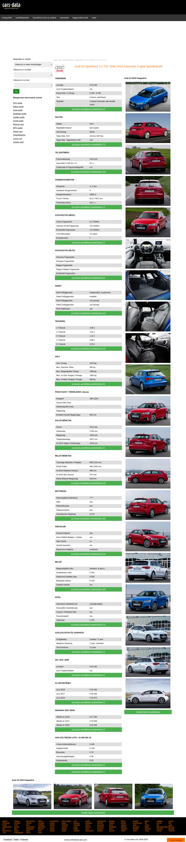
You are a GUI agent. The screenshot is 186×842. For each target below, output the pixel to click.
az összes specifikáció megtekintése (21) (88, 625)
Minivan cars (18, 124)
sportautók (64, 18)
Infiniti (87, 824)
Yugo (40, 832)
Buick (147, 821)
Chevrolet (5, 822)
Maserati (100, 826)
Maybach (112, 826)
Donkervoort (137, 822)
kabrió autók (18, 107)
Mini (15, 828)
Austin (87, 821)
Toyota (159, 830)
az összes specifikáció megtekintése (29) (88, 589)
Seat (39, 830)
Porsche (148, 828)
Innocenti (100, 824)
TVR (4, 832)
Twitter (16, 839)
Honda (52, 824)
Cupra (52, 822)
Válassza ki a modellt (22, 70)
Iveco (111, 824)
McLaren (136, 826)
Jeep (134, 824)
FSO (28, 824)
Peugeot (100, 828)
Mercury (171, 826)
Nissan (64, 828)
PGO (111, 828)
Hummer (65, 824)
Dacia (64, 822)
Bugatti (135, 821)
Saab (28, 830)
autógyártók (7, 18)
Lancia (16, 826)
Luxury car (17, 139)
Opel (87, 828)
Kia (158, 824)
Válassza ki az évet (21, 80)
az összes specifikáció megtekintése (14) (88, 554)
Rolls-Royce (6, 830)
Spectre (76, 830)
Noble (76, 828)
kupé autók (17, 110)
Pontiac (135, 828)
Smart (64, 830)
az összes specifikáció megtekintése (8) (88, 278)
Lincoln (64, 826)
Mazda (123, 826)
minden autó (18, 142)
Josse (147, 824)
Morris (52, 828)
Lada (170, 824)
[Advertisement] (93, 39)
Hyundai (77, 824)
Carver (170, 821)
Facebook (8, 839)
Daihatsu (88, 822)
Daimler (100, 822)
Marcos (88, 826)
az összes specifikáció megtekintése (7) (88, 144)
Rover (16, 830)
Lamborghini (7, 826)
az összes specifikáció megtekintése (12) (88, 349)
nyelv (94, 18)
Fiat (169, 822)
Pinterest (24, 839)
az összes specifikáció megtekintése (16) (88, 172)
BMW (123, 821)
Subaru (100, 830)
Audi (75, 821)
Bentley (112, 821)
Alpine (40, 821)
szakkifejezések (22, 18)
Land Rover (30, 826)
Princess (160, 828)
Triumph (171, 830)
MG (3, 828)
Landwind (41, 826)
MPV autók (17, 128)
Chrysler (17, 822)
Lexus (52, 826)
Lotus (76, 826)
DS (146, 822)
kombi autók (18, 121)
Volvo (28, 832)
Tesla (135, 830)
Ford (16, 824)
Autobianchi (101, 821)
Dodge (123, 822)
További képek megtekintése (148, 712)
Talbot (123, 830)
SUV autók (17, 103)
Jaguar (123, 824)
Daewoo (77, 822)
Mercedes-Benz (162, 826)
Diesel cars (18, 131)
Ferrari (159, 822)
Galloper (41, 824)
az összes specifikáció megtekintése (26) (88, 518)
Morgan (41, 828)
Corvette (41, 822)
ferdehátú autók (19, 114)
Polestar (124, 828)
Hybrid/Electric (19, 135)
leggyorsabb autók (80, 18)
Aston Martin (66, 821)
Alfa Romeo (30, 821)
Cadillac (160, 821)
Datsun (111, 822)
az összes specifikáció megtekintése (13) (88, 483)
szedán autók (18, 117)
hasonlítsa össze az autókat (44, 18)
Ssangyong (89, 830)
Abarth (4, 821)
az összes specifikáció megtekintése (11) (88, 313)
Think (147, 830)
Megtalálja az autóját (22, 59)
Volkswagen (18, 832)
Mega (147, 826)
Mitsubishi (29, 828)
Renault (171, 828)
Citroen (28, 822)
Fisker (4, 824)
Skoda (52, 830)
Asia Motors (54, 821)
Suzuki (111, 830)
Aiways (16, 821)
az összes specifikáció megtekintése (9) (88, 109)
